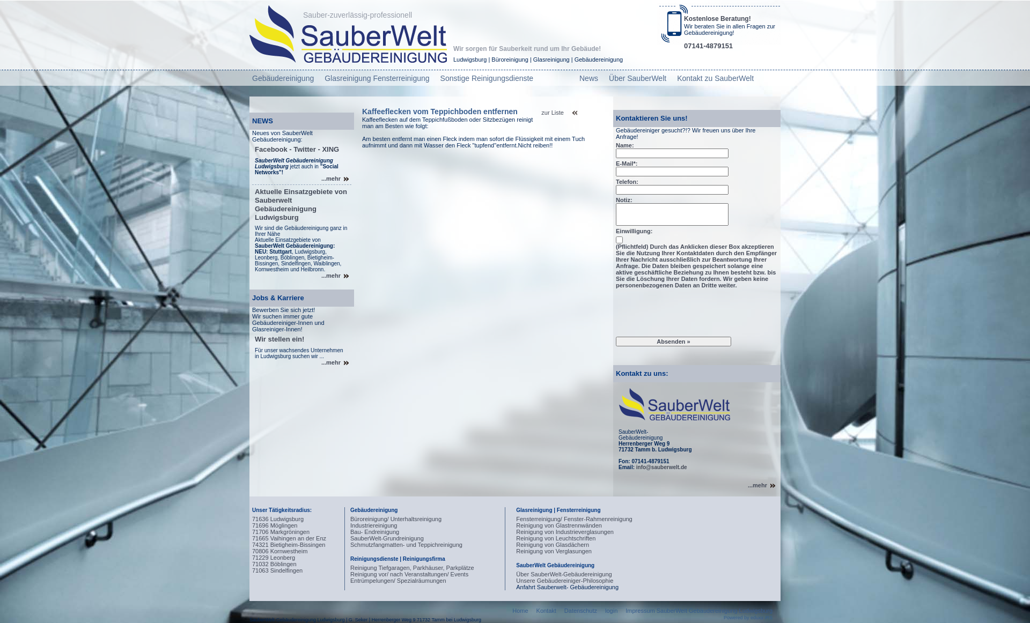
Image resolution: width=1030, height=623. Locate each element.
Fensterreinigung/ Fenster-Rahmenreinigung (574, 519)
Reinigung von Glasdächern (552, 545)
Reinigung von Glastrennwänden (559, 525)
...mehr (331, 178)
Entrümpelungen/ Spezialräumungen (398, 580)
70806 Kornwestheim (279, 551)
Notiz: (624, 200)
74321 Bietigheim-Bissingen (288, 545)
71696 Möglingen (274, 525)
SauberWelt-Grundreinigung (387, 538)
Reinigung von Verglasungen (554, 551)
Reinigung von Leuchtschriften (555, 538)
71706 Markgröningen (281, 532)
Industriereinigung (373, 525)
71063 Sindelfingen (277, 570)
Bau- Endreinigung (374, 532)
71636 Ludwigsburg (278, 519)
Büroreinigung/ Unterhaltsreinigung (396, 519)
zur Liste (552, 112)
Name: (625, 145)
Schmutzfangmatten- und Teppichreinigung (406, 545)
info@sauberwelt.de (661, 467)
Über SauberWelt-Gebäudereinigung (564, 574)
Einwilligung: (634, 231)
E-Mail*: (626, 163)
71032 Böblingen (274, 564)
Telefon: (627, 182)
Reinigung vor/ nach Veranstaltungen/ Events (409, 574)
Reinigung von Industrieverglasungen (565, 532)
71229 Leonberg (273, 557)
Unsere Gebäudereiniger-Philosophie (564, 580)
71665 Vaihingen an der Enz (289, 538)
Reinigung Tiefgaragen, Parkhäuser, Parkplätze (412, 568)
